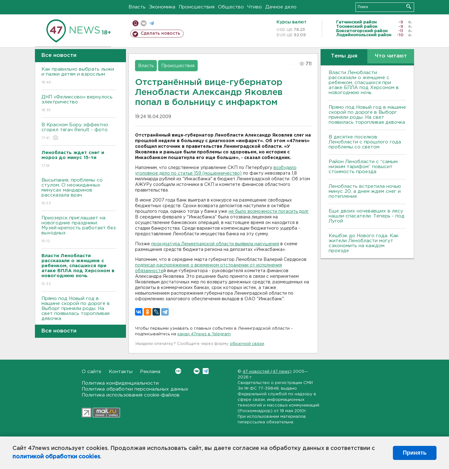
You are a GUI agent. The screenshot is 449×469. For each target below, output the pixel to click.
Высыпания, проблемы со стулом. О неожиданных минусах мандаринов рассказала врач (78, 192)
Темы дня (344, 56)
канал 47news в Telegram (204, 334)
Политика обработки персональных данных (135, 389)
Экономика (162, 7)
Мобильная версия (135, 23)
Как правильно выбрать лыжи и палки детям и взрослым (78, 76)
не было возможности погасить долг (269, 211)
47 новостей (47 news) (267, 371)
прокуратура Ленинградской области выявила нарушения (215, 244)
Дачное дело (281, 7)
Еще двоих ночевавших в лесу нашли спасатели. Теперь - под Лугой (366, 216)
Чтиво (254, 7)
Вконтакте (178, 371)
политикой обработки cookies (56, 456)
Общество (231, 7)
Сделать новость (160, 33)
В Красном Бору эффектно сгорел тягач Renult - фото (78, 132)
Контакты (121, 372)
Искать (408, 6)
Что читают (391, 56)
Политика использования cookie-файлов (131, 395)
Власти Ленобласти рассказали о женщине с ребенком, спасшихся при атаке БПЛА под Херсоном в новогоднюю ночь (364, 83)
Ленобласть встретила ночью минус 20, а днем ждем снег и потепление (365, 191)
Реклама (150, 372)
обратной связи (247, 344)
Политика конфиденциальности (120, 383)
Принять (415, 453)
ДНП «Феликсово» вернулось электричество (78, 104)
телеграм (152, 23)
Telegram (206, 371)
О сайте (91, 372)
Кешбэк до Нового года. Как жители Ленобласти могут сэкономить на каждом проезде (363, 243)
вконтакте (144, 23)
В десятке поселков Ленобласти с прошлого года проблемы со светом (365, 142)
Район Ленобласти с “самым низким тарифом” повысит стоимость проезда (363, 167)
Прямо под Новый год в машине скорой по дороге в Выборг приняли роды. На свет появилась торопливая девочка (78, 313)
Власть (137, 7)
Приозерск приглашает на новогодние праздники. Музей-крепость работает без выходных (78, 230)
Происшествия (197, 7)
